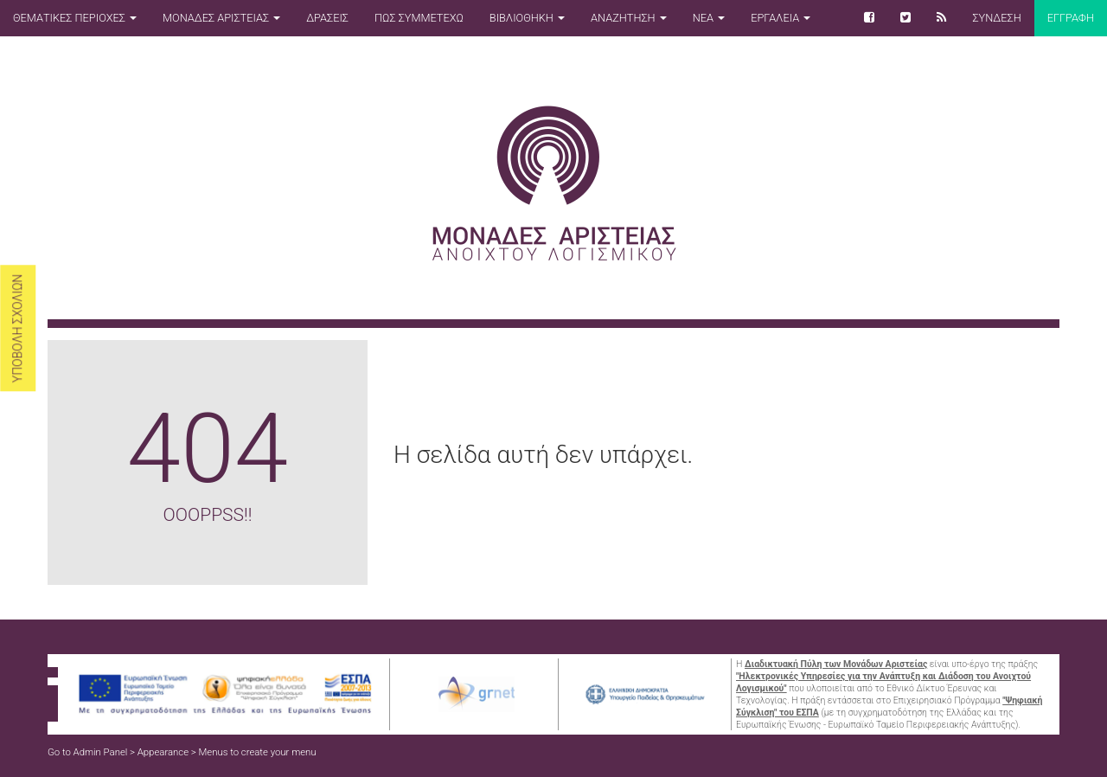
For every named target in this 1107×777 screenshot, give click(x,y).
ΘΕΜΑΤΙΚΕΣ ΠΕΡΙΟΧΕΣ (75, 17)
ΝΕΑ (709, 17)
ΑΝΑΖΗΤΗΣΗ (629, 17)
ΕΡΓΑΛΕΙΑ (780, 17)
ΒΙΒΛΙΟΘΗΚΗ (527, 17)
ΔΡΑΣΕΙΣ (327, 17)
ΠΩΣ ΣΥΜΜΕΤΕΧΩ (419, 17)
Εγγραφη (1070, 17)
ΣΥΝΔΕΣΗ (996, 17)
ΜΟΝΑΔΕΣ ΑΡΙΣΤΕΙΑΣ (221, 17)
